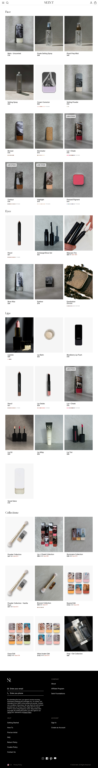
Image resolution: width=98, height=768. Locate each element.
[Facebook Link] (47, 758)
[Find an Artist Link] (12, 732)
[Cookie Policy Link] (12, 747)
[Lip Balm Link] (49, 338)
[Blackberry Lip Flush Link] (78, 338)
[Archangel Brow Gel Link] (49, 236)
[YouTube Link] (55, 758)
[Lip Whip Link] (49, 436)
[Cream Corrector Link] (49, 86)
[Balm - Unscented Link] (19, 37)
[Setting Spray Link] (19, 86)
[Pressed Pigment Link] (78, 183)
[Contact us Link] (11, 752)
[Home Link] (49, 2)
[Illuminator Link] (49, 134)
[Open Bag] (95, 2)
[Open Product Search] (7, 2)
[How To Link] (10, 728)
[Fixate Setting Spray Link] (49, 37)
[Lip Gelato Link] (49, 387)
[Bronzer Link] (19, 134)
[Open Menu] (3, 2)
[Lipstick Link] (19, 338)
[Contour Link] (19, 183)
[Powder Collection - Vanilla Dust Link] (19, 588)
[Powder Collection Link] (19, 538)
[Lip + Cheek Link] (78, 134)
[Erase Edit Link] (19, 637)
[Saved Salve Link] (19, 485)
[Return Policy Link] (12, 742)
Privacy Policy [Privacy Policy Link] (18, 765)
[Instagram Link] (43, 758)
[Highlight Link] (49, 183)
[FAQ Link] (8, 737)
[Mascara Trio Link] (78, 236)
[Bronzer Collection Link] (49, 588)
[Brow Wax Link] (19, 285)
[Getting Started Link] (13, 723)
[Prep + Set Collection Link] (78, 637)
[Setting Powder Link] (78, 86)
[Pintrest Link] (51, 758)
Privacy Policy (27, 712)
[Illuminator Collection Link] (78, 538)
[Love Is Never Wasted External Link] (58, 694)
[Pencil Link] (19, 236)
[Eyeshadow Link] (78, 285)
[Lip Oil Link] (19, 436)
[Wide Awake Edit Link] (49, 637)
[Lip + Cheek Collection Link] (49, 538)
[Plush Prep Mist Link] (78, 37)
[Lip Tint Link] (78, 436)
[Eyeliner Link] (49, 285)
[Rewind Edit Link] (78, 588)
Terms (9, 712)
